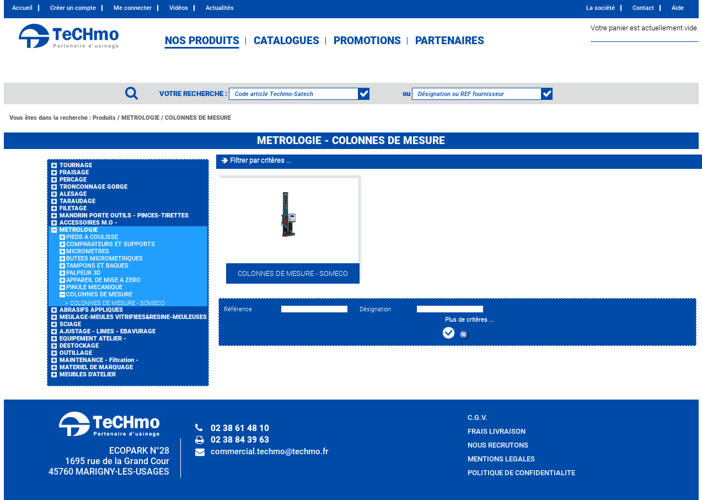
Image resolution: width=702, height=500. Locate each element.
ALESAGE (73, 194)
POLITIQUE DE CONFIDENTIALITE (521, 473)
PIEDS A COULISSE (92, 237)
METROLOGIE (140, 117)
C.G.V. (477, 417)
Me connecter (133, 8)
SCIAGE (70, 324)
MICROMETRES (87, 251)
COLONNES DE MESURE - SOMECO (117, 303)
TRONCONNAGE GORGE (93, 186)
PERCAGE (73, 179)
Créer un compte (73, 8)
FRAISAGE (74, 172)
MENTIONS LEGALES (501, 459)
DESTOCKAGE (79, 345)
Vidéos (178, 8)
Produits (104, 117)
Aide (678, 8)
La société (600, 8)
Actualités (220, 8)
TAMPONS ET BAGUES (97, 265)
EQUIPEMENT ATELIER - (93, 338)
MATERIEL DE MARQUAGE (96, 367)
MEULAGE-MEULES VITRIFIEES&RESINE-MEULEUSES (133, 317)
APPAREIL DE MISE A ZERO (103, 280)
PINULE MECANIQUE (94, 287)
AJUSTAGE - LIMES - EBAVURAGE (108, 331)
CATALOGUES (286, 41)
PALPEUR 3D (83, 272)
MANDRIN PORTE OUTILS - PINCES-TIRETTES (124, 215)
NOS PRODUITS (202, 41)
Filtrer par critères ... (260, 160)
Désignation (375, 309)
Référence (238, 309)
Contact (643, 8)
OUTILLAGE (76, 353)
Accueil (22, 8)
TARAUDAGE (77, 201)
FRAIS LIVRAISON (497, 431)
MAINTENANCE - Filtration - (99, 360)
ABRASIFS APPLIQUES (91, 309)
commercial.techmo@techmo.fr (269, 451)
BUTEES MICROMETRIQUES (104, 258)
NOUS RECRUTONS (498, 445)
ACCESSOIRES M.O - (88, 222)
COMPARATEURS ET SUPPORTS (110, 244)
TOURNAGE (76, 165)
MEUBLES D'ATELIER (88, 374)
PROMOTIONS (367, 41)
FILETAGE (73, 208)
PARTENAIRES (449, 41)
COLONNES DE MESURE (198, 117)
